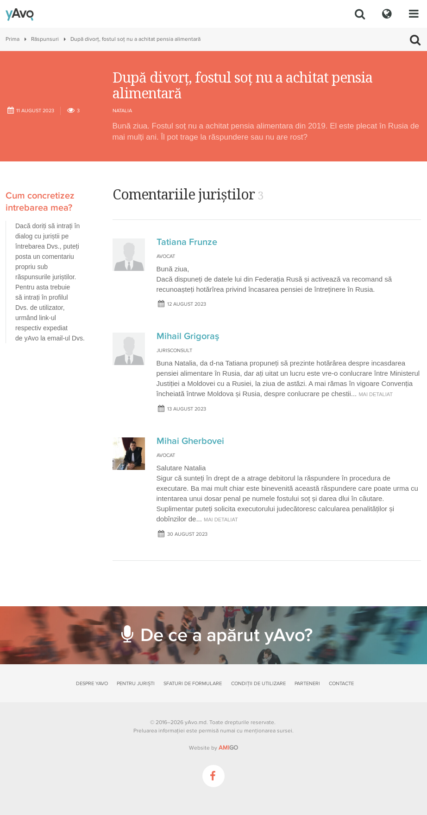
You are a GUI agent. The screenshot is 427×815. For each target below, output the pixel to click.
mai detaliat (375, 394)
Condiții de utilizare (258, 683)
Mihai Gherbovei (190, 441)
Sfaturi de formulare (192, 683)
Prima (12, 39)
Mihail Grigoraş (188, 336)
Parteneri (307, 683)
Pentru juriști (136, 683)
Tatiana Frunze (187, 242)
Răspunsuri (45, 39)
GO (228, 747)
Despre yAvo (92, 683)
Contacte (341, 683)
